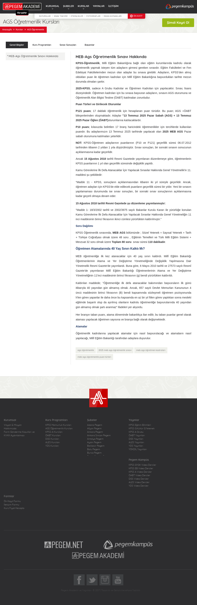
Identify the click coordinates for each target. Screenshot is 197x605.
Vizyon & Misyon (13, 425)
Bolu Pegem (93, 449)
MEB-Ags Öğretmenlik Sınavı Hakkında (33, 56)
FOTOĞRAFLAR (93, 16)
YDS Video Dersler (139, 486)
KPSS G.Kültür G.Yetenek (141, 428)
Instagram (104, 579)
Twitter (92, 579)
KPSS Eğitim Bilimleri (140, 425)
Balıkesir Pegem (95, 446)
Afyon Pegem (94, 428)
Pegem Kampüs (128, 544)
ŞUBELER (68, 6)
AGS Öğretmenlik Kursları (59, 428)
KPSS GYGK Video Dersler (142, 465)
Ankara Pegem (95, 432)
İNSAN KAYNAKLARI (113, 16)
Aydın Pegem (94, 442)
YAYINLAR (98, 6)
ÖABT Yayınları (137, 435)
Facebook (79, 579)
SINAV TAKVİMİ (61, 16)
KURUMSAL (52, 6)
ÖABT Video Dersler (139, 475)
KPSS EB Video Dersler (141, 468)
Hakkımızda (10, 428)
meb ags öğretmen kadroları (150, 350)
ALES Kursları (52, 442)
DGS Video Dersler (139, 479)
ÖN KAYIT (138, 16)
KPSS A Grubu (136, 432)
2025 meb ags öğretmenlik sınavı (115, 350)
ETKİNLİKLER (77, 16)
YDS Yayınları (136, 446)
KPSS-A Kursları (54, 432)
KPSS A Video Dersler (140, 472)
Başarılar (89, 45)
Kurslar (19, 30)
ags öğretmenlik (86, 350)
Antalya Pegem (95, 439)
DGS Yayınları (136, 439)
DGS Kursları (52, 439)
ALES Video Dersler (139, 482)
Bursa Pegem (94, 453)
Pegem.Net (64, 544)
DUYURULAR (45, 16)
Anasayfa (7, 30)
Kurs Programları (42, 45)
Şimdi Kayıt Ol (178, 22)
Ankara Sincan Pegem (99, 435)
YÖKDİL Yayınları (138, 449)
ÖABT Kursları (53, 435)
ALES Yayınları (136, 442)
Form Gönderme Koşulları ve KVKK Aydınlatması (19, 434)
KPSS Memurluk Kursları (58, 425)
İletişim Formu (11, 505)
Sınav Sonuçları (68, 45)
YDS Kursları (52, 446)
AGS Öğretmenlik (35, 30)
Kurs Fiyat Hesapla (14, 508)
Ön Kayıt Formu (12, 501)
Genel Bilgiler (17, 45)
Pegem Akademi (98, 555)
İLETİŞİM (113, 6)
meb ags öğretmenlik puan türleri (94, 357)
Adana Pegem (94, 425)
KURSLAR (83, 6)
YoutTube (117, 579)
